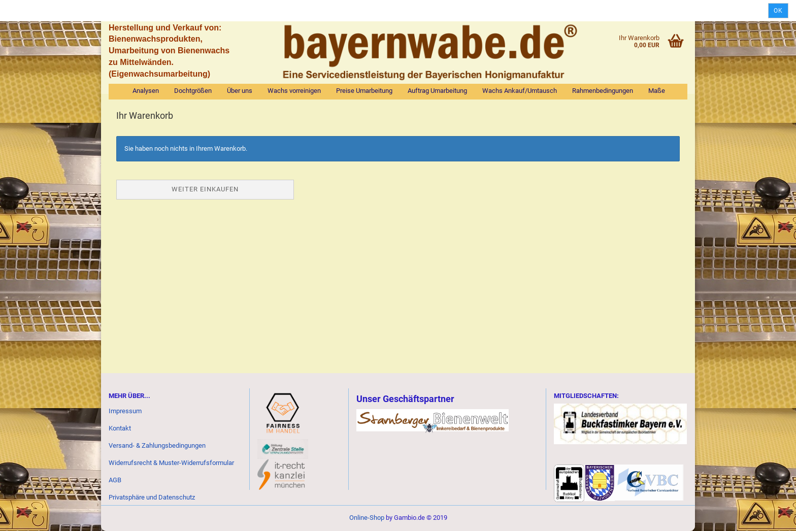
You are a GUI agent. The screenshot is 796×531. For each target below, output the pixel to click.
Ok (778, 10)
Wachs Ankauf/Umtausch (519, 90)
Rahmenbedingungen (602, 90)
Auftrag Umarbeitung (437, 90)
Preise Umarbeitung (364, 90)
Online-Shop (366, 517)
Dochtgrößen (193, 90)
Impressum (125, 411)
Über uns (239, 90)
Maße (656, 90)
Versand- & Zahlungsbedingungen (157, 445)
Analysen (145, 90)
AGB (115, 480)
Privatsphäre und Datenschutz (152, 497)
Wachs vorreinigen (294, 90)
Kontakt (120, 428)
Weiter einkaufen (205, 189)
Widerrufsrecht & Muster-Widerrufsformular (171, 463)
